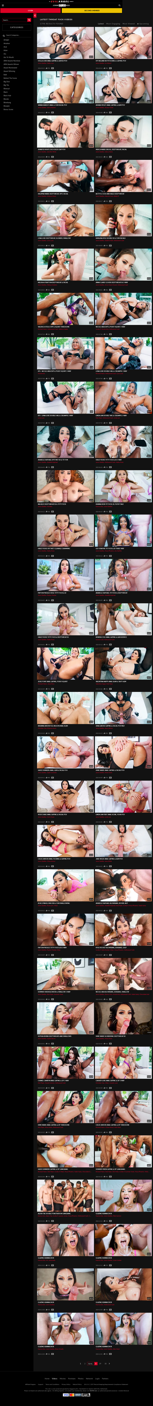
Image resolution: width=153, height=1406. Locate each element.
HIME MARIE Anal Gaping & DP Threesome (53, 1125)
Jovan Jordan (117, 1260)
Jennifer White (51, 152)
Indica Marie (109, 152)
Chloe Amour (51, 861)
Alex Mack (116, 1349)
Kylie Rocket (105, 950)
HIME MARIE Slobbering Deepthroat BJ (111, 1036)
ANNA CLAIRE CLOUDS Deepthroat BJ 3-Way (112, 282)
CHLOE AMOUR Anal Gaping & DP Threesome (112, 1125)
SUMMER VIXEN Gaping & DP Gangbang (110, 1169)
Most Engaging (113, 24)
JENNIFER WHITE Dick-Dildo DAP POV (51, 149)
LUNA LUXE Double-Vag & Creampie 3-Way (111, 371)
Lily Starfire (118, 551)
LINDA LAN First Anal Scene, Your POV (110, 814)
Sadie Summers (52, 772)
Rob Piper (99, 418)
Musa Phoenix (109, 551)
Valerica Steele (63, 329)
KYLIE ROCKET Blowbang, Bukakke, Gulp (111, 948)
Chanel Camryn (50, 1083)
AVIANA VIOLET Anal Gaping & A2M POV (110, 105)
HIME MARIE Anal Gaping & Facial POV (110, 770)
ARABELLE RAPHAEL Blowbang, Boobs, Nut (112, 903)
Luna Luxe (50, 240)
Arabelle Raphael (52, 462)
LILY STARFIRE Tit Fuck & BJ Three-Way (110, 548)
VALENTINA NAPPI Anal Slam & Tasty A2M (111, 681)
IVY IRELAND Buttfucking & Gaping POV (111, 61)
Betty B (116, 196)
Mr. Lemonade (50, 1260)
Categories (16, 27)
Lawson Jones (63, 1216)
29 (100, 1364)
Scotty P (98, 329)
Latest (101, 24)
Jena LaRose (109, 728)
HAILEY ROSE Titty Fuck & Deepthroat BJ (53, 637)
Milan (56, 905)
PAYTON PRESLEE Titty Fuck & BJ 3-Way (52, 948)
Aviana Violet (109, 107)
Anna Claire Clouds (111, 285)
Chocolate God (144, 994)
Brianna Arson (51, 728)
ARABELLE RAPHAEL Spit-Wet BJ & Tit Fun (53, 460)
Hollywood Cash (119, 240)
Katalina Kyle (109, 240)
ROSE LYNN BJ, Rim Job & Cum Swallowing (54, 903)
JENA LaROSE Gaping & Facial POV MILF (110, 726)
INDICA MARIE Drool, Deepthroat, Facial (111, 149)
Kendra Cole (100, 639)
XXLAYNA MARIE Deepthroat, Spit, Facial (53, 194)
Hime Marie (108, 772)
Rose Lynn (50, 905)
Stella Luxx (50, 63)
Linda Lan (117, 418)
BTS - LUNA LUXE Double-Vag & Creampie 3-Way (55, 415)
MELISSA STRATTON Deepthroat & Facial (53, 282)
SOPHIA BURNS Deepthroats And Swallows (54, 1036)
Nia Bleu (49, 506)
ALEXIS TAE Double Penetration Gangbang (54, 1213)
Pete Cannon (117, 1216)
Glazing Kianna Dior (104, 1213)
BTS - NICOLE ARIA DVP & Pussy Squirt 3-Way (54, 371)
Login (30, 11)
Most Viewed (129, 24)
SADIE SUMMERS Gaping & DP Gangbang (53, 1169)
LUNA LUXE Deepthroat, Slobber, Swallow (54, 238)
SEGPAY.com (93, 1390)
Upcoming (143, 24)
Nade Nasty (142, 905)
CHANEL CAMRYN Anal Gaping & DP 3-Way (53, 1081)
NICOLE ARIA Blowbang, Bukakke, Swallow (112, 992)
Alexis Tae (49, 1216)
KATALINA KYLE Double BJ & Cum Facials (111, 238)
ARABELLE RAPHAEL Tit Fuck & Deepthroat (111, 593)
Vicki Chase (50, 817)
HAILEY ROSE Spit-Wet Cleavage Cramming (54, 548)
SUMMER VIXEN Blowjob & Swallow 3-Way (54, 992)
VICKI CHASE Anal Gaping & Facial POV (52, 814)
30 (106, 1364)
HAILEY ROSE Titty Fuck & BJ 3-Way (109, 460)
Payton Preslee (51, 595)
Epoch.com (34, 1390)
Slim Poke (115, 1172)
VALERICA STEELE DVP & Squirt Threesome (53, 327)
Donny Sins (108, 994)
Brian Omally (59, 1349)
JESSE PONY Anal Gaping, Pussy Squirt (53, 681)
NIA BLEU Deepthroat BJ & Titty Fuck (52, 504)
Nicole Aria (105, 329)
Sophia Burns (51, 1038)
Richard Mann (42, 329)
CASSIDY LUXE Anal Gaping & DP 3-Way (110, 1081)
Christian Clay (42, 728)
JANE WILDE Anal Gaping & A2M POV (109, 859)
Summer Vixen (58, 994)
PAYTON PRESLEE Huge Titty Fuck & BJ (52, 593)
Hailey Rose (119, 462)
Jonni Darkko (42, 63)
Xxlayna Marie (51, 196)
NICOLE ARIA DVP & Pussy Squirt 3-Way (110, 327)
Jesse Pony (51, 684)
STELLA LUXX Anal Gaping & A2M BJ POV (52, 61)
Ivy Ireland (108, 63)
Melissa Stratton (52, 285)
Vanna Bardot (51, 107)
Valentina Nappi (101, 684)
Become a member (92, 11)
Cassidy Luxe (113, 1083)
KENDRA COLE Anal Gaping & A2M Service (111, 637)
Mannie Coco (109, 196)
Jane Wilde (108, 861)
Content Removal (124, 1390)
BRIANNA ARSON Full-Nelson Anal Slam (53, 726)
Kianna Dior (99, 506)
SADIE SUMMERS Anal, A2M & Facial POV (53, 770)
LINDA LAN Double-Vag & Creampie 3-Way (111, 415)
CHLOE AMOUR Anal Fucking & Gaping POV (54, 859)
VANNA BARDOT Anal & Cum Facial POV (52, 105)
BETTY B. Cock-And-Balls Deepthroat (110, 194)
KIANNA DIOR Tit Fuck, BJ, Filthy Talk (109, 504)
